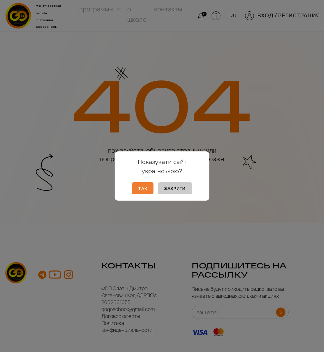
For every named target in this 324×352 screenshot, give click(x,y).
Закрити (174, 188)
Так (142, 188)
